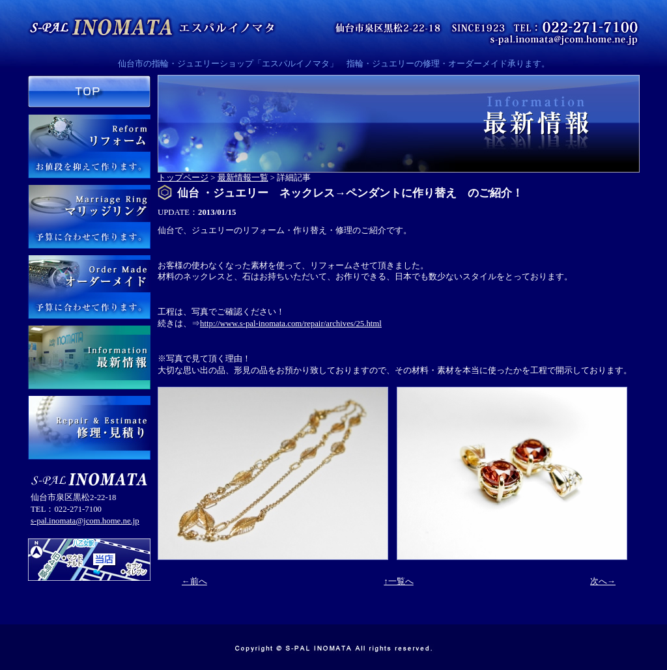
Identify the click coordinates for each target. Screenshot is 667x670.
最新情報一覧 (243, 177)
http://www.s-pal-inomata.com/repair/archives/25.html (291, 323)
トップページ (183, 177)
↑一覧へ (398, 581)
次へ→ (603, 581)
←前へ (194, 581)
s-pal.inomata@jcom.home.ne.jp (85, 520)
